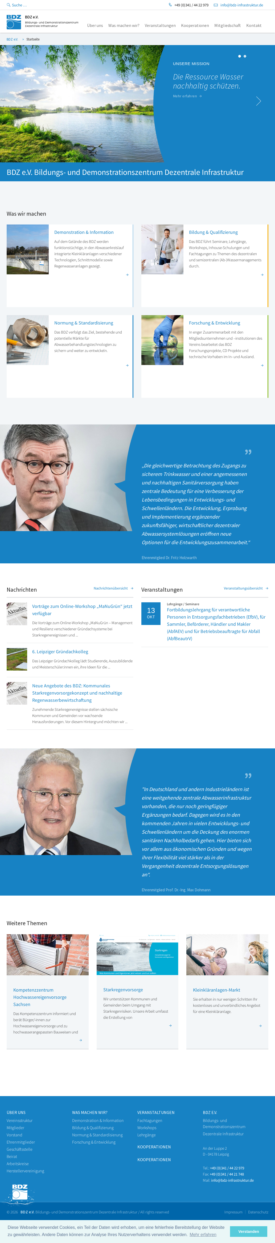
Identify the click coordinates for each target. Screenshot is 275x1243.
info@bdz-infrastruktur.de (241, 4)
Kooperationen (154, 1146)
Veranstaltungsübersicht (246, 588)
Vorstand (14, 1134)
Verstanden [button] (248, 1231)
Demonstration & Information (84, 232)
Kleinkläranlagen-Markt (216, 990)
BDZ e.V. (12, 39)
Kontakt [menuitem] (254, 25)
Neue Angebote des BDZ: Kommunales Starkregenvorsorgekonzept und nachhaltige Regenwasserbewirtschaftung (77, 693)
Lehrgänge (146, 1134)
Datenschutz (258, 1212)
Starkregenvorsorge (123, 990)
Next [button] (258, 101)
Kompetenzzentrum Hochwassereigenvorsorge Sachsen (40, 997)
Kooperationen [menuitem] (195, 25)
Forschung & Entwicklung (214, 323)
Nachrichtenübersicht (113, 588)
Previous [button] (16, 101)
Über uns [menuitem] (95, 25)
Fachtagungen (149, 1120)
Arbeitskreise (18, 1163)
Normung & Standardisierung (83, 323)
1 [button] (241, 57)
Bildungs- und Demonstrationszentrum (224, 1123)
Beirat (12, 1156)
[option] (137, 103)
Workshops (146, 1127)
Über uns (16, 1112)
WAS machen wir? (90, 1112)
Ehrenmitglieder (21, 1142)
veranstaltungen (156, 1112)
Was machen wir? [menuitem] (123, 25)
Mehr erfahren (187, 96)
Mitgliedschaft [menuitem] (227, 25)
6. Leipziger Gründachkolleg (60, 651)
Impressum (233, 1212)
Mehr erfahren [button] (203, 1234)
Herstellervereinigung (25, 1170)
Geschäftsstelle (19, 1149)
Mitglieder (15, 1127)
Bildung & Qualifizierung (213, 232)
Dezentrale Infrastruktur (223, 1133)
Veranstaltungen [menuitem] (160, 25)
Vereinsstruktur (19, 1120)
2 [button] (246, 57)
